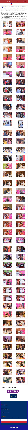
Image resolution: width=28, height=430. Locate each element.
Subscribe (14, 422)
